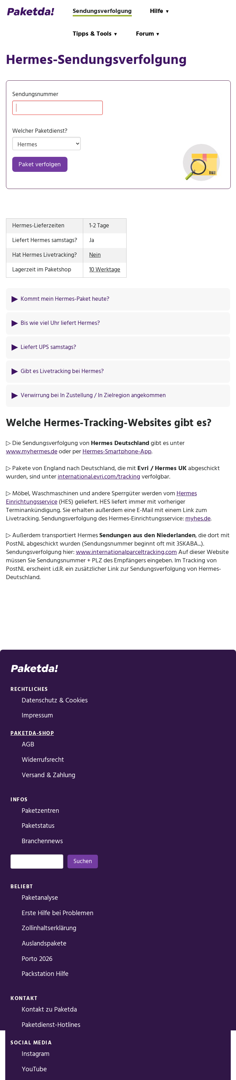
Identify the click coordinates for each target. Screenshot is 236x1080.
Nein (95, 255)
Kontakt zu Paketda (49, 1009)
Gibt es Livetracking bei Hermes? (62, 371)
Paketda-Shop (32, 733)
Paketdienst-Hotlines (51, 1025)
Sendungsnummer (35, 94)
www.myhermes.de (31, 451)
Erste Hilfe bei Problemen (57, 913)
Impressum (37, 715)
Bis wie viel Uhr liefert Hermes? (60, 323)
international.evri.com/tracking (99, 476)
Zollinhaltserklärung (49, 928)
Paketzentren (40, 811)
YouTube (34, 1069)
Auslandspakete (44, 943)
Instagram (36, 1054)
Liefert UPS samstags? (48, 347)
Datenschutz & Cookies (55, 700)
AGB (28, 744)
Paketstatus (38, 826)
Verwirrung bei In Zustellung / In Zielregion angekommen (93, 396)
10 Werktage (104, 270)
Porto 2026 (37, 959)
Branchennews (42, 841)
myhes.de (197, 518)
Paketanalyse (40, 897)
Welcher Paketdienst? (39, 131)
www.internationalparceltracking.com (126, 552)
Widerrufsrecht (43, 760)
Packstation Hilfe (45, 974)
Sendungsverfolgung (102, 11)
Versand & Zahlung (48, 775)
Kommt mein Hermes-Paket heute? (65, 299)
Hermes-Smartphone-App (117, 451)
